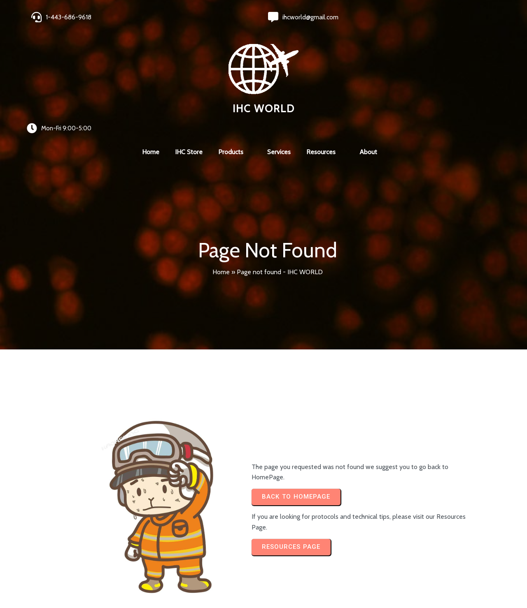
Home (221, 168)
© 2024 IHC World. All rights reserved (88, 580)
